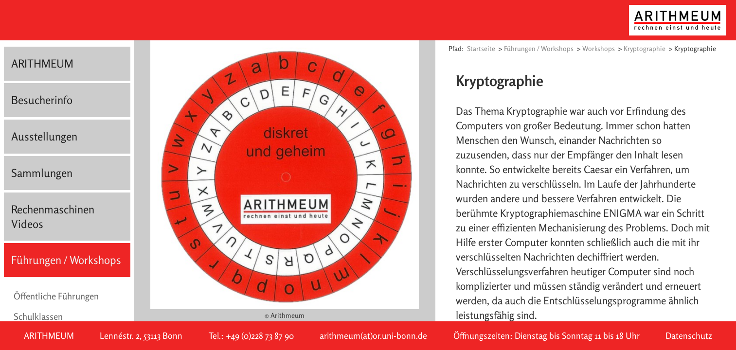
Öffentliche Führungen (56, 296)
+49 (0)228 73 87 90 (260, 336)
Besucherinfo (41, 99)
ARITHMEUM (42, 63)
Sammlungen (41, 172)
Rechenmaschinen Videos (52, 216)
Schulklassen (38, 316)
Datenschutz (688, 336)
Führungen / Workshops (66, 259)
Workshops (598, 48)
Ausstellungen (44, 136)
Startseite (481, 48)
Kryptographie (644, 48)
